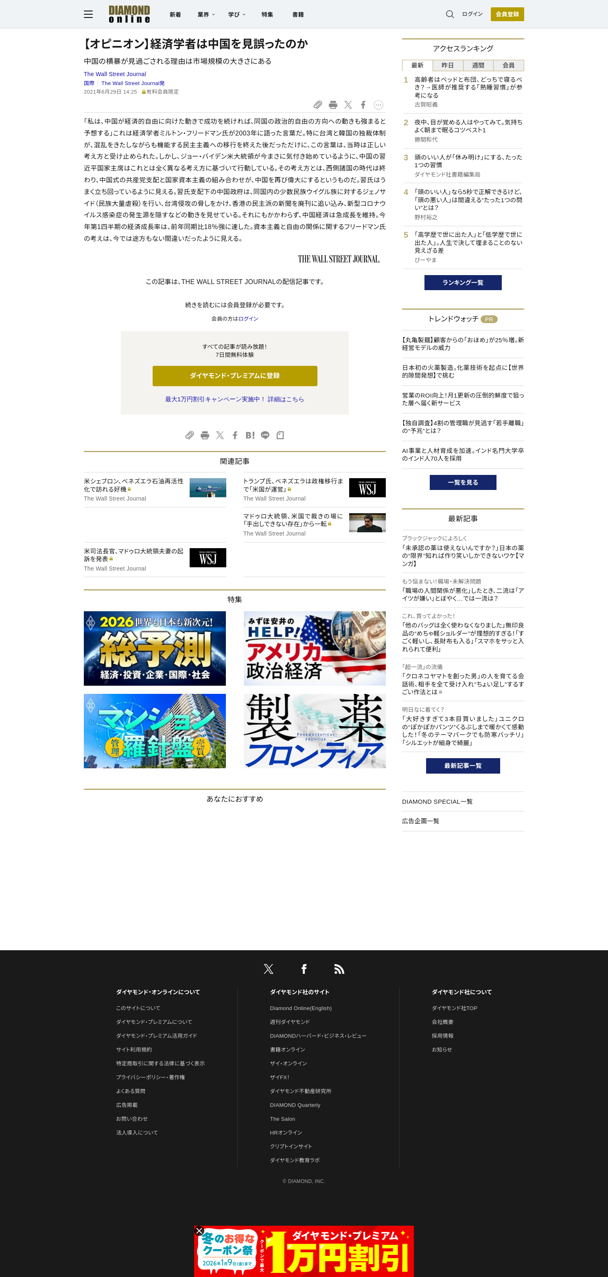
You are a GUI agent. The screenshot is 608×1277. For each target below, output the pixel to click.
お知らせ (442, 1050)
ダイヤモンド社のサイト (300, 992)
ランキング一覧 (463, 282)
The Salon (282, 1119)
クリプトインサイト (291, 1147)
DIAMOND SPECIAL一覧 (437, 801)
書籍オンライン (287, 1050)
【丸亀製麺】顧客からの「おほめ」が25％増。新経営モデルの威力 (463, 344)
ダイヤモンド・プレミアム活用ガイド (156, 1036)
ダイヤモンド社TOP (454, 1008)
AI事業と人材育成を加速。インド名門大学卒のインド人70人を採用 (463, 454)
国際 (89, 83)
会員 (509, 65)
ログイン (472, 14)
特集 (267, 14)
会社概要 (442, 1022)
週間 (478, 65)
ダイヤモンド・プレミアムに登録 (235, 375)
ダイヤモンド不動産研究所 (301, 1091)
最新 (417, 65)
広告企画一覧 (421, 821)
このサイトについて (138, 1008)
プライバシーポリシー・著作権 (150, 1077)
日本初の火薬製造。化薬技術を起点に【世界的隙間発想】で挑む (463, 371)
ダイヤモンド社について (462, 992)
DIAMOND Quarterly (295, 1105)
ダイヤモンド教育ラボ (295, 1160)
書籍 (298, 14)
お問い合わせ (132, 1119)
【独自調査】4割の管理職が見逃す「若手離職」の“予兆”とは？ (463, 427)
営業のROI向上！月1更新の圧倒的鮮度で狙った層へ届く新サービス (463, 399)
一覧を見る (463, 482)
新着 (176, 14)
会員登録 (507, 14)
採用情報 (442, 1036)
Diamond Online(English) (301, 1008)
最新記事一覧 (463, 765)
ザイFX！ (280, 1077)
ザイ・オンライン (288, 1064)
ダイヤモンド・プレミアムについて (154, 1022)
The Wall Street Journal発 (133, 83)
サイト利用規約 (134, 1050)
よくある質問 (130, 1091)
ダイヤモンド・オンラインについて (158, 992)
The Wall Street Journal (115, 74)
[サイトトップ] (121, 14)
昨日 (448, 65)
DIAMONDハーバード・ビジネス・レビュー (318, 1036)
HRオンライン (286, 1133)
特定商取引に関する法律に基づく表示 (160, 1064)
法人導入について (137, 1133)
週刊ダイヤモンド (290, 1022)
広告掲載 (127, 1105)
